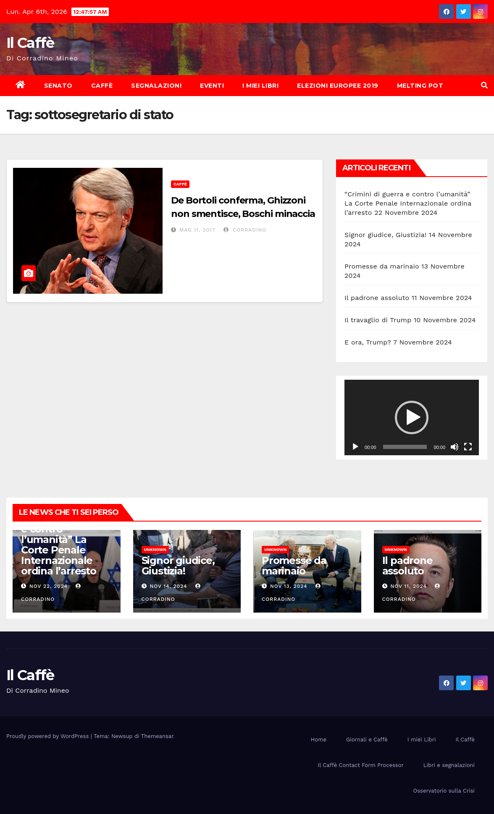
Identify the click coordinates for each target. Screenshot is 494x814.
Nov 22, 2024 (48, 586)
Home (318, 739)
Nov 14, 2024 (168, 586)
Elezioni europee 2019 (337, 85)
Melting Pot (420, 85)
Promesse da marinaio (381, 266)
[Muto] (454, 447)
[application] (411, 417)
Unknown (155, 549)
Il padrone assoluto (376, 298)
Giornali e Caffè (367, 739)
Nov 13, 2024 (288, 586)
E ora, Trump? (367, 342)
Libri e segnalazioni (449, 765)
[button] (484, 85)
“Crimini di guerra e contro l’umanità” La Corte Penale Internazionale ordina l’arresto (407, 203)
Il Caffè (30, 43)
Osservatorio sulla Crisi (444, 791)
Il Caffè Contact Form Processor (361, 765)
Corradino (244, 230)
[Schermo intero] (468, 447)
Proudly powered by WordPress (48, 736)
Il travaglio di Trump (378, 320)
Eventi (212, 85)
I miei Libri (260, 85)
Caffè (102, 85)
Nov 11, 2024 (408, 586)
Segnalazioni (156, 85)
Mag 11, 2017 (197, 230)
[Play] (355, 447)
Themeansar (157, 736)
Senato (58, 85)
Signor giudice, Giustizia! (385, 235)
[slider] (405, 447)
